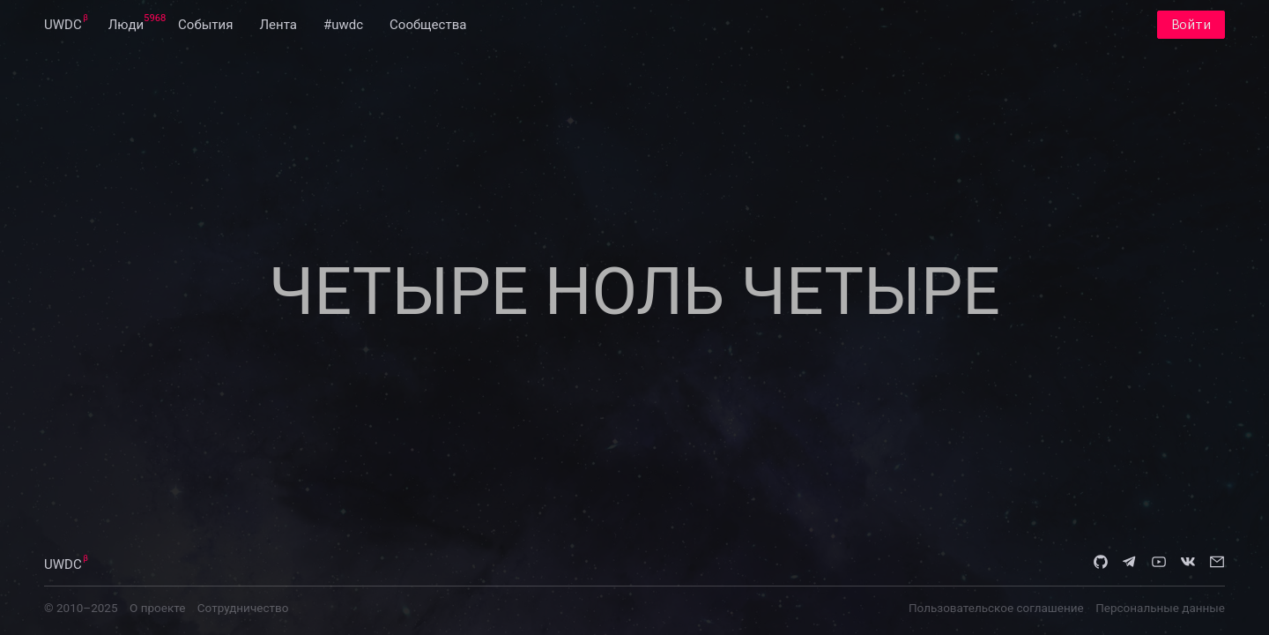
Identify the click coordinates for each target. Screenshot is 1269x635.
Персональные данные (1160, 608)
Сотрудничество (243, 608)
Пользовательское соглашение (996, 608)
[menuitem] (63, 25)
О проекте (157, 608)
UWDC (63, 25)
